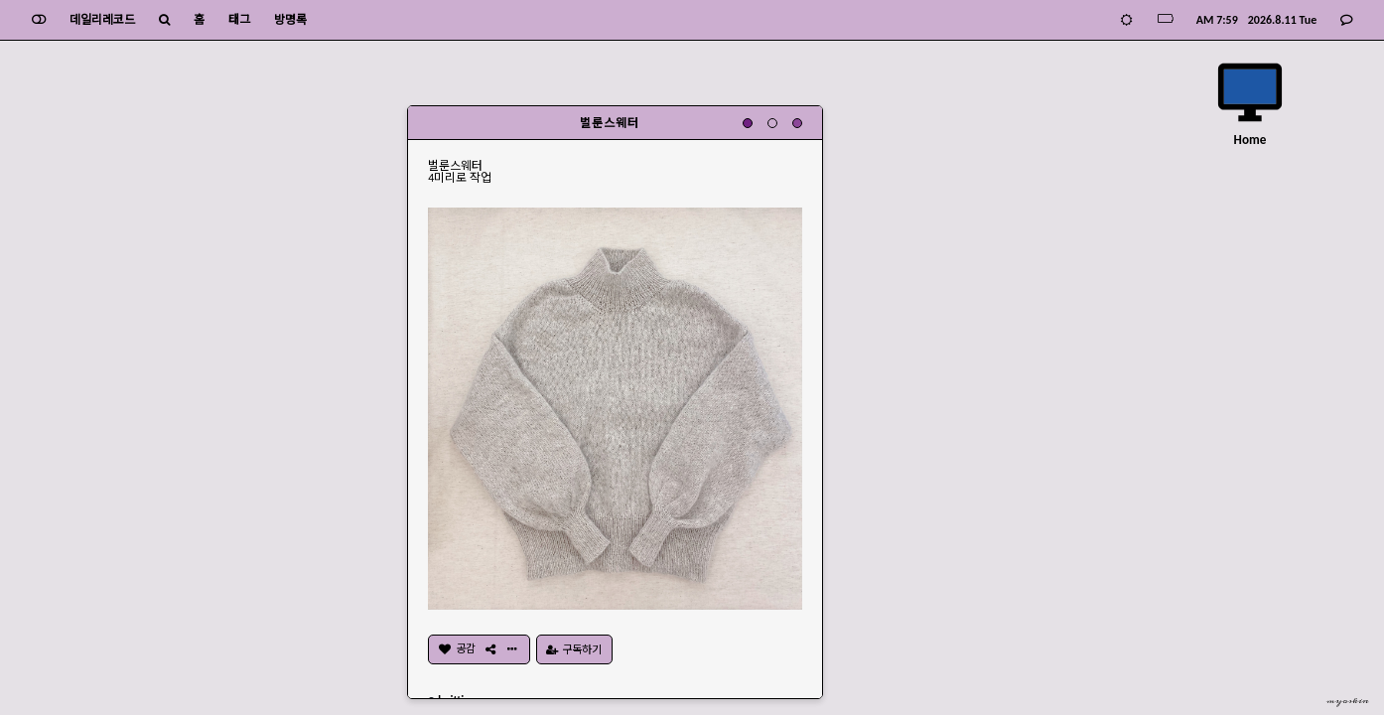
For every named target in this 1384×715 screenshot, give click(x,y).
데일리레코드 (102, 20)
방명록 (290, 20)
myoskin (1347, 701)
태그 (239, 20)
